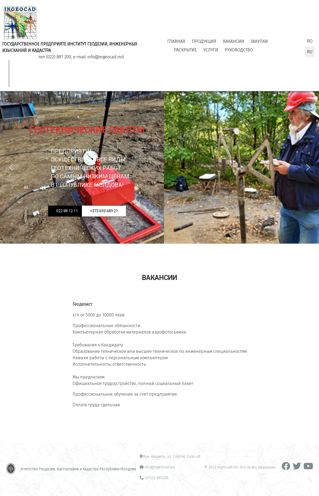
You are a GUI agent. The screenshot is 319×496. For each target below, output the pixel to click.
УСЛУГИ (210, 49)
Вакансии (233, 41)
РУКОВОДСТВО (239, 49)
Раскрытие (185, 49)
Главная (176, 41)
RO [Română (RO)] (310, 41)
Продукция (204, 41)
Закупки (259, 41)
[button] (11, 167)
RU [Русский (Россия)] (310, 51)
